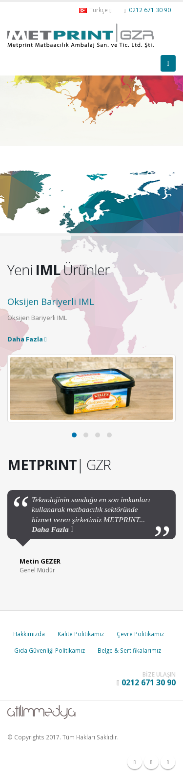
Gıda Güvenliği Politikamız (49, 650)
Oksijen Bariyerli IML (50, 301)
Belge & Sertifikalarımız (129, 650)
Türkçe (95, 10)
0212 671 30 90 (150, 10)
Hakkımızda (29, 634)
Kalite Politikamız (81, 634)
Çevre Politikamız (140, 634)
